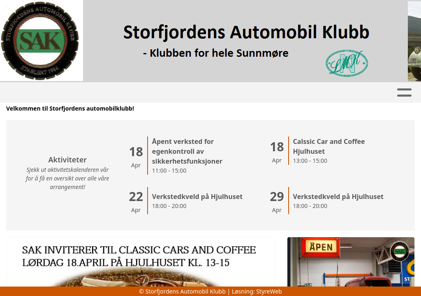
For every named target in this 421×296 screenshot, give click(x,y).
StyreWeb (269, 291)
